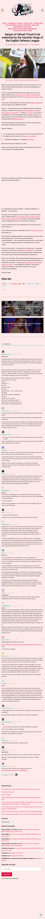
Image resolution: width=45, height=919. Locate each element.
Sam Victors (5, 740)
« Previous (4, 774)
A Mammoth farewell (8, 792)
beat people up (19, 119)
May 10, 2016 (24, 44)
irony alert (35, 25)
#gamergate (12, 23)
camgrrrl (4, 766)
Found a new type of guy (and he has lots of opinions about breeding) (22, 814)
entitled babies (11, 25)
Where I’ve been (6, 794)
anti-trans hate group (30, 250)
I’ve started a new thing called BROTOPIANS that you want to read (21, 789)
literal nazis (27, 26)
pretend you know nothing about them (26, 95)
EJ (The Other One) (7, 708)
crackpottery (28, 23)
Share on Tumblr (17, 283)
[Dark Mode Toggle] (41, 915)
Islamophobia (18, 26)
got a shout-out (29, 112)
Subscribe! (6, 874)
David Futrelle (13, 44)
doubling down (38, 23)
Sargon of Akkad (35, 103)
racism (29, 30)
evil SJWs (19, 25)
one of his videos (36, 230)
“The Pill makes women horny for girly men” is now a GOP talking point (22, 811)
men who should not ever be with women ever (22, 28)
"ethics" (4, 23)
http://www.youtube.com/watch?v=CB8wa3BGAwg (14, 770)
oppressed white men (20, 30)
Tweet (4, 283)
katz (3, 512)
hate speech (27, 25)
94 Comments (35, 44)
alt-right (20, 23)
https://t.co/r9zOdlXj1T (30, 136)
